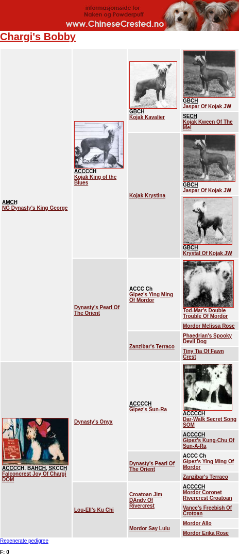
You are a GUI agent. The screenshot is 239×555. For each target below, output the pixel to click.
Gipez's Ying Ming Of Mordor (151, 297)
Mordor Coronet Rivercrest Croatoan (207, 495)
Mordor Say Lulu (149, 528)
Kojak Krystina (147, 195)
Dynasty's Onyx (93, 422)
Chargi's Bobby (38, 36)
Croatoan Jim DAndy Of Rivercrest (145, 500)
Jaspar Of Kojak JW (207, 106)
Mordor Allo (197, 523)
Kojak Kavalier (147, 117)
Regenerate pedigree (24, 541)
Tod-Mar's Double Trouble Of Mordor (205, 313)
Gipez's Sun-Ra (148, 409)
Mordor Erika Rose (206, 533)
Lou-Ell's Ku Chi (94, 510)
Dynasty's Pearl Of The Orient (97, 310)
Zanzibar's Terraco (152, 346)
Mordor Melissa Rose (209, 326)
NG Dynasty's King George (34, 208)
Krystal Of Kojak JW (207, 253)
